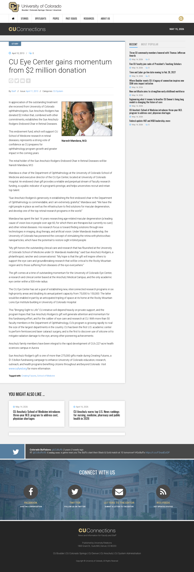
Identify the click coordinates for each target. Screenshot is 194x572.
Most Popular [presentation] (149, 44)
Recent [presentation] (133, 44)
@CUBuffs (57, 449)
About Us (105, 18)
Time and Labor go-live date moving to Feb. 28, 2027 (152, 72)
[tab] (133, 44)
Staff (13, 91)
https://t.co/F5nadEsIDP (158, 452)
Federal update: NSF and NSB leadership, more (149, 121)
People (56, 18)
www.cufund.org (18, 368)
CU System (58, 91)
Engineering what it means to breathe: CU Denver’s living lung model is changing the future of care (156, 101)
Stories (24, 18)
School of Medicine (46, 376)
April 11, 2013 (32, 91)
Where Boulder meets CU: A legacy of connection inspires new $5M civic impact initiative (156, 82)
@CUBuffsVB (39, 452)
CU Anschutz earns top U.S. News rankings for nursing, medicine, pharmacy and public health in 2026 (97, 415)
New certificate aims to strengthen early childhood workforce (156, 91)
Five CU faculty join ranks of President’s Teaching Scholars (155, 64)
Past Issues (71, 18)
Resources (89, 18)
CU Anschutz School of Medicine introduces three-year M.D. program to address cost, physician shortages (36, 415)
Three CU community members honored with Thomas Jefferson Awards (157, 54)
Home (13, 18)
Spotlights (40, 18)
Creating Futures (29, 376)
